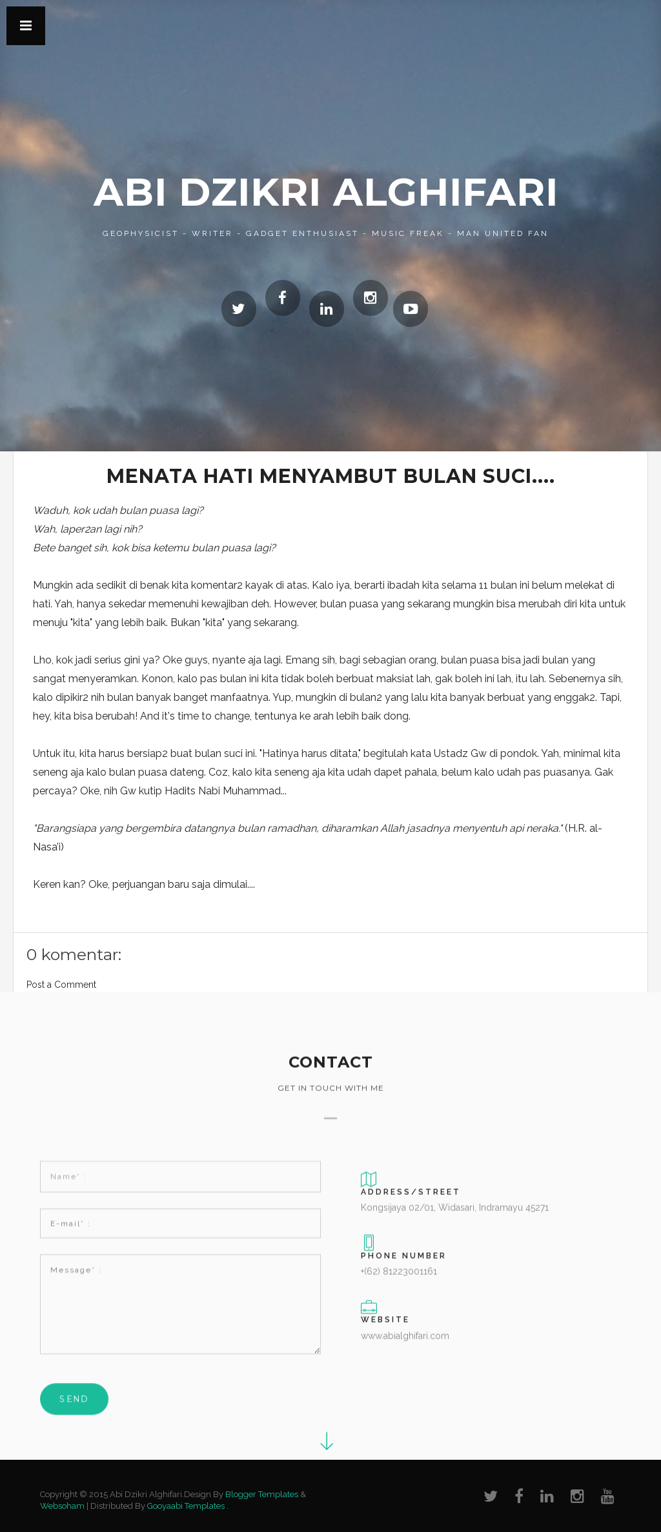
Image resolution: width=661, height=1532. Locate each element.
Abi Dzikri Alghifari (326, 191)
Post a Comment (61, 984)
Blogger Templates (261, 1494)
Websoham (62, 1506)
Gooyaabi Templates (186, 1506)
